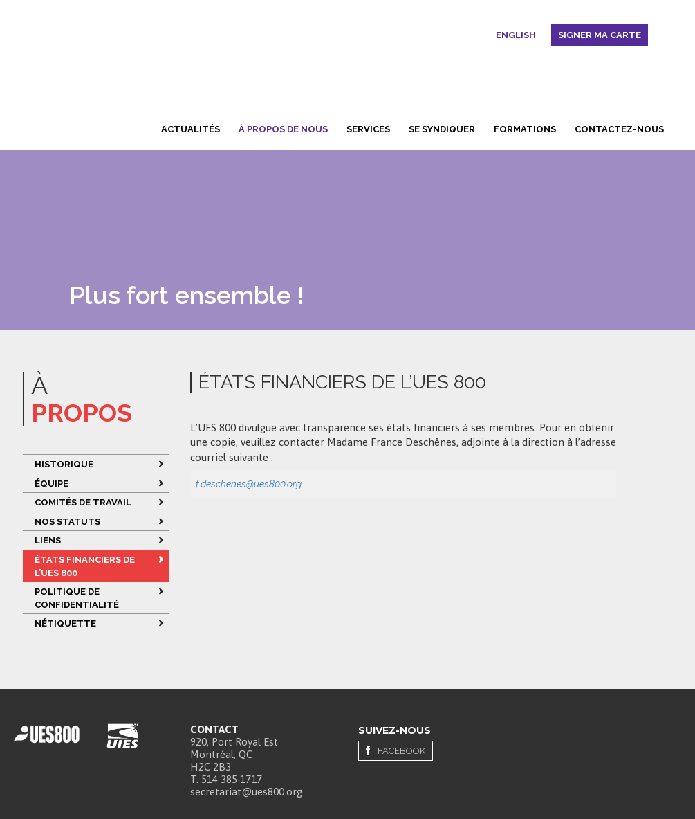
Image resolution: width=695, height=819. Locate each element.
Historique (64, 464)
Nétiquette (65, 623)
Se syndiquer (442, 129)
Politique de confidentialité (78, 598)
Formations (525, 129)
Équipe (51, 483)
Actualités (190, 129)
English (516, 35)
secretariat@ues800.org (246, 792)
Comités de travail (83, 502)
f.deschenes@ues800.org (249, 483)
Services (368, 129)
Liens (48, 540)
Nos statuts (67, 521)
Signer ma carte (599, 35)
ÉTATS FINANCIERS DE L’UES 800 (85, 566)
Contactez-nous (619, 129)
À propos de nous (283, 129)
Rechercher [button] (484, 37)
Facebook (401, 751)
